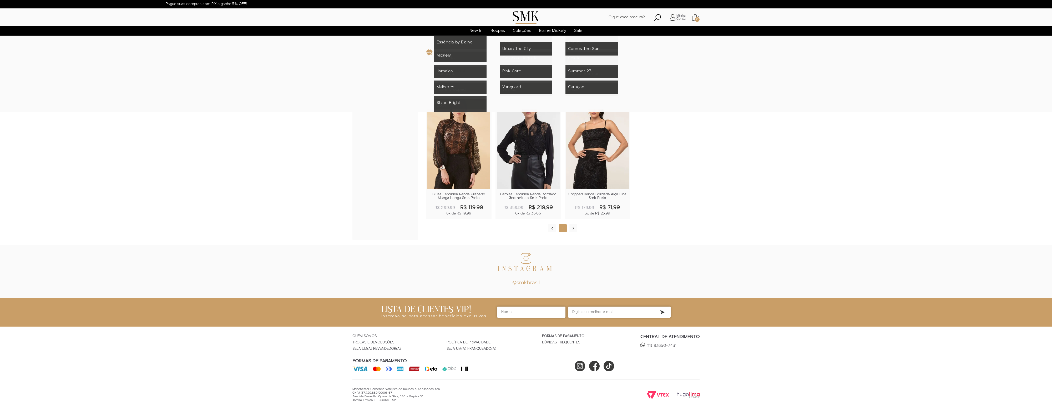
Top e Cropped (373, 92)
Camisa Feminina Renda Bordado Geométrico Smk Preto (528, 196)
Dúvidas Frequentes (561, 342)
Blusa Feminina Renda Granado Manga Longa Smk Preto (458, 196)
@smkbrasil (526, 283)
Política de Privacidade (468, 342)
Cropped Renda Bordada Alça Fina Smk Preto (597, 196)
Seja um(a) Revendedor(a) (376, 349)
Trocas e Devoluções (373, 342)
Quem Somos (364, 336)
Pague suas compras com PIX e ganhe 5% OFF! (206, 4)
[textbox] (634, 17)
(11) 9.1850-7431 (661, 346)
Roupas (367, 63)
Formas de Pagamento (563, 336)
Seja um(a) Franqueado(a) (471, 349)
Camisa (366, 85)
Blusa (365, 78)
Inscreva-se (662, 312)
